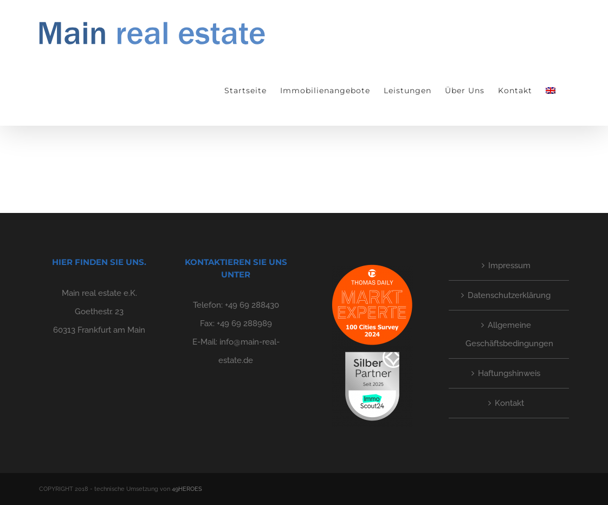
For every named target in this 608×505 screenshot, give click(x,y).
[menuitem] (550, 90)
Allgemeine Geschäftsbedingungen (509, 334)
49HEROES (187, 489)
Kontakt (509, 403)
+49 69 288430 (252, 305)
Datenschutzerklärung (509, 295)
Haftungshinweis (509, 373)
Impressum (509, 265)
